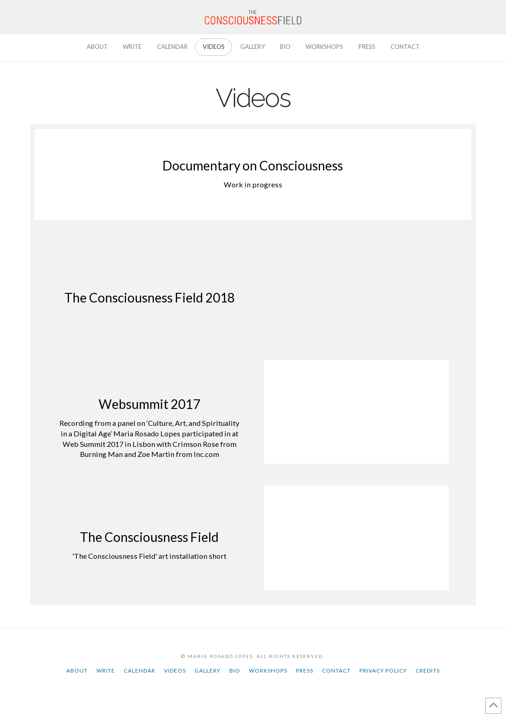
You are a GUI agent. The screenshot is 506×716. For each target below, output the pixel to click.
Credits (428, 670)
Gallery (208, 670)
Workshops (268, 670)
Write (105, 670)
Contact (336, 670)
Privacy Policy (383, 670)
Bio (234, 670)
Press (304, 670)
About (77, 670)
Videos (175, 670)
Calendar (139, 670)
